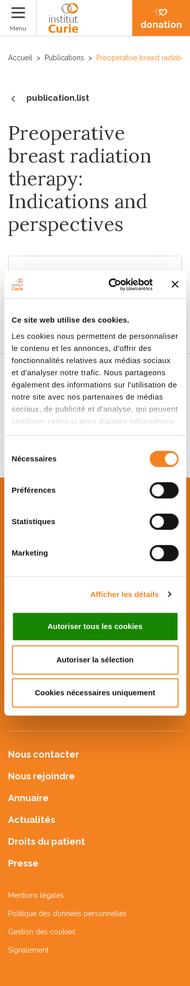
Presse (23, 863)
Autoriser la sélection (95, 659)
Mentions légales (36, 895)
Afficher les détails (124, 594)
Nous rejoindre (41, 776)
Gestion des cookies (41, 932)
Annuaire (28, 798)
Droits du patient (46, 841)
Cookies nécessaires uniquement (95, 692)
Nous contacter (43, 754)
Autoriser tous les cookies (95, 626)
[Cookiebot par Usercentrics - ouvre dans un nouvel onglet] (113, 284)
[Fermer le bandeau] (174, 284)
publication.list (48, 99)
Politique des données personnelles (67, 914)
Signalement (28, 950)
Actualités (31, 819)
